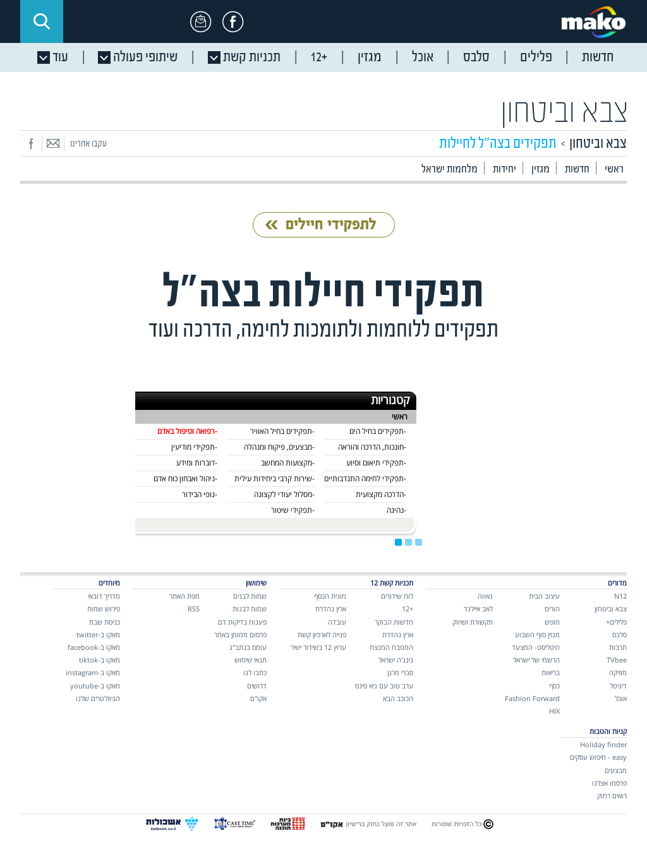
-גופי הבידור (199, 494)
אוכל (621, 698)
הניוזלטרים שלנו (98, 698)
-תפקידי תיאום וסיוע (376, 462)
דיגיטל (618, 685)
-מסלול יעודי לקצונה (284, 494)
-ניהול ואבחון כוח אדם (185, 478)
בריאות (550, 672)
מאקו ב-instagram (93, 672)
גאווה (485, 596)
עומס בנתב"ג (248, 647)
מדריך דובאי (104, 596)
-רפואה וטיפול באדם (187, 431)
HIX (554, 711)
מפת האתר (184, 596)
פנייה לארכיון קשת (322, 634)
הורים (552, 608)
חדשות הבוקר (394, 622)
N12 (620, 596)
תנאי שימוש (250, 659)
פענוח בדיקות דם (242, 622)
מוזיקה (618, 672)
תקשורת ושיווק (472, 622)
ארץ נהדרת (397, 634)
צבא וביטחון (564, 112)
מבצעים (616, 770)
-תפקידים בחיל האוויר (282, 431)
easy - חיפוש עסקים (598, 757)
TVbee (617, 659)
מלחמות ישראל (449, 169)
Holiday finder (603, 744)
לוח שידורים (397, 596)
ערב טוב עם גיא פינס (384, 685)
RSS (194, 608)
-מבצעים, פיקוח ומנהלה (279, 447)
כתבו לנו (255, 672)
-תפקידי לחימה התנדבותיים (365, 478)
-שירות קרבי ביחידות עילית (274, 478)
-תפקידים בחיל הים (377, 431)
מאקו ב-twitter (98, 634)
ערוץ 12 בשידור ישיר (318, 647)
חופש (552, 622)
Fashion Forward (532, 698)
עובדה (337, 622)
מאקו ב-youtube (95, 685)
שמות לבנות (250, 608)
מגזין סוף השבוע (537, 634)
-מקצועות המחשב (288, 462)
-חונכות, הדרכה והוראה (372, 447)
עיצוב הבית (544, 596)
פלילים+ (616, 622)
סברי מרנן (400, 672)
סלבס (619, 634)
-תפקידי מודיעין (194, 447)
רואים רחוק (612, 795)
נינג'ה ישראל (395, 659)
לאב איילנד (478, 608)
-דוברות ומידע (196, 462)
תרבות (618, 647)
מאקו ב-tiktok (99, 659)
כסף (554, 685)
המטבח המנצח (391, 647)
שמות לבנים (250, 596)
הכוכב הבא (398, 698)
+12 (407, 608)
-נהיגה (396, 510)
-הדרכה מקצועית (381, 494)
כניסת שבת (104, 622)
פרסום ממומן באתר (240, 634)
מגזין (540, 169)
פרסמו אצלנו (609, 783)
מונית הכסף (330, 596)
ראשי (614, 169)
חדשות (577, 169)
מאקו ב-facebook (94, 647)
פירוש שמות (103, 608)
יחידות (504, 169)
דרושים (257, 685)
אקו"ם (258, 698)
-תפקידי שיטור (293, 510)
